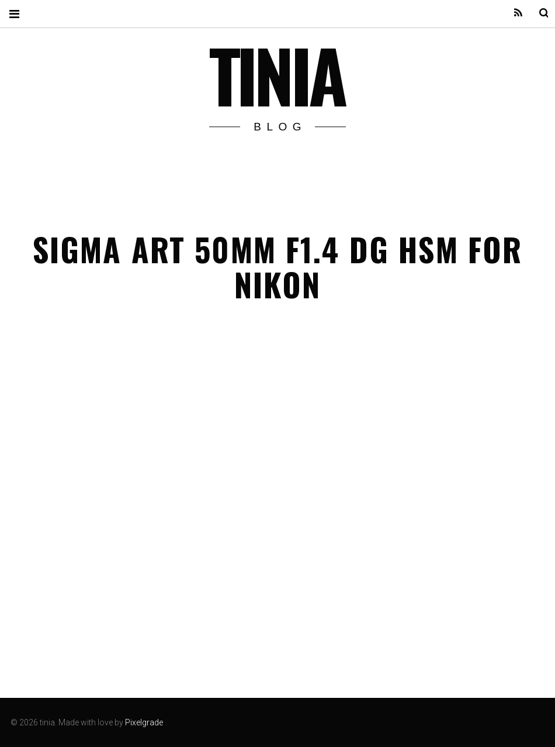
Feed (510, 13)
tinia (276, 74)
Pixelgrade (144, 722)
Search (536, 13)
